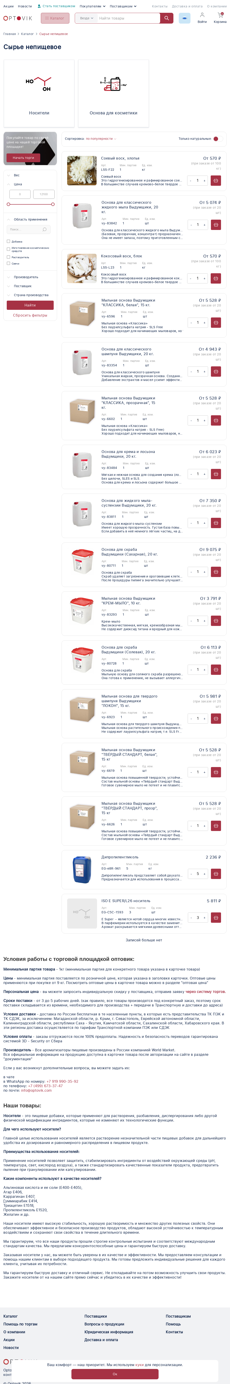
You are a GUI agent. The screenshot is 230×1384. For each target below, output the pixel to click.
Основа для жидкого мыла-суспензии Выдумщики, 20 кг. (129, 503)
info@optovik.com (36, 1090)
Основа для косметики (113, 113)
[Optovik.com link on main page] (17, 18)
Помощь (173, 1324)
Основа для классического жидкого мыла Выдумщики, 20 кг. (130, 207)
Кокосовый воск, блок (121, 256)
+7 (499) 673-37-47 (45, 1086)
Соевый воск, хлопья (120, 158)
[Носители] (39, 83)
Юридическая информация (108, 1332)
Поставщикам (123, 6)
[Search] (124, 18)
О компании (217, 6)
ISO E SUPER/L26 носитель (126, 901)
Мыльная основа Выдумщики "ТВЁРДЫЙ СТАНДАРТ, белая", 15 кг (129, 754)
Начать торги (23, 158)
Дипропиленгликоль (120, 857)
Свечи (13, 263)
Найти (30, 305)
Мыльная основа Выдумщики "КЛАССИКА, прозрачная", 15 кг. (128, 403)
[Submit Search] (44, 229)
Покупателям (92, 6)
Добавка (14, 241)
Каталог (27, 34)
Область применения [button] (26, 219)
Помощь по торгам (20, 1324)
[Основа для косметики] (113, 83)
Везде (86, 18)
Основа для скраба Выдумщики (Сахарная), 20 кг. (130, 551)
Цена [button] (14, 184)
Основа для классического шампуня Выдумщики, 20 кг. (128, 351)
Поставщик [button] (19, 286)
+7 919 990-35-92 (62, 1081)
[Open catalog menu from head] (55, 18)
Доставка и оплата (187, 6)
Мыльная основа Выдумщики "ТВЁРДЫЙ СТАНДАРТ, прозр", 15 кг (130, 808)
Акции (8, 6)
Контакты (160, 6)
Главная (9, 34)
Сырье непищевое (53, 34)
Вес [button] (13, 175)
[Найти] (164, 18)
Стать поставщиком (55, 6)
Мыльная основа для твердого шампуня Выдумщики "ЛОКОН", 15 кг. (129, 701)
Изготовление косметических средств (28, 250)
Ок (183, 1374)
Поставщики (95, 1316)
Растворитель (18, 257)
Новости (25, 6)
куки (116, 1374)
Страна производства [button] (27, 295)
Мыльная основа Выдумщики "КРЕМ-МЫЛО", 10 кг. (128, 600)
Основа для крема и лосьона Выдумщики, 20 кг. (128, 454)
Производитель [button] (22, 277)
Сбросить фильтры (30, 315)
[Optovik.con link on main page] (20, 1361)
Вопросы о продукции (104, 1324)
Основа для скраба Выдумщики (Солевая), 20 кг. (129, 649)
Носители (39, 113)
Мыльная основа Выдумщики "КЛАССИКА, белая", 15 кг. (128, 302)
